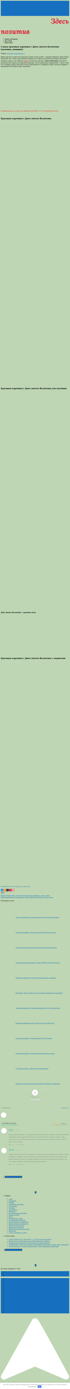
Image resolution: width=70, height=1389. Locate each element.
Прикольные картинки (16, 1227)
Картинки (10, 53)
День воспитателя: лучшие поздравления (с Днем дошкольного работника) (34, 1246)
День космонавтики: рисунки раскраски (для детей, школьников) (30, 917)
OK (39, 1386)
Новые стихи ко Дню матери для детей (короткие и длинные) (29, 1241)
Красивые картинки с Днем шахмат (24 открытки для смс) (28, 1053)
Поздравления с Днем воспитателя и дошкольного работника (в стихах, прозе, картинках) (39, 1244)
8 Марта (11, 1202)
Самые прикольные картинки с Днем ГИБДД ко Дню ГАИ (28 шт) (30, 963)
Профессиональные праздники (19, 1229)
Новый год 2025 (14, 1215)
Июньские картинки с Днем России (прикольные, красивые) (28, 978)
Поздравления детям (15, 1218)
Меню (3, 15)
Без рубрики (13, 1206)
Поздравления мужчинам (17, 1220)
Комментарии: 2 (19, 53)
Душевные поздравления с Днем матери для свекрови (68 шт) (29, 1243)
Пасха (11, 1217)
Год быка (12, 1208)
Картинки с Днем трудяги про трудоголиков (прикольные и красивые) (31, 993)
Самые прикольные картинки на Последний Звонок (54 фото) (29, 947)
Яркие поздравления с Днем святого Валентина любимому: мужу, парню (25, 895)
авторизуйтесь (64, 1108)
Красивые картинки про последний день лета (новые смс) (27, 1023)
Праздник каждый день (16, 1225)
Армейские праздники (16, 1204)
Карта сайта (9, 42)
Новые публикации (11, 39)
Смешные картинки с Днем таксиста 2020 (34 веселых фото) (28, 932)
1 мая (10, 1199)
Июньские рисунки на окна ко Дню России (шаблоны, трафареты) (30, 1084)
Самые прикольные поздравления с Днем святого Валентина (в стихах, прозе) (27, 897)
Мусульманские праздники (18, 1213)
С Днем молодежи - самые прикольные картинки (24, 1068)
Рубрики (8, 15)
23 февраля (12, 1201)
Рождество (12, 1231)
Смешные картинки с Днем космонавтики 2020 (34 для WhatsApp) (30, 1008)
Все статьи (8, 41)
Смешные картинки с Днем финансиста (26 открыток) (26, 1038)
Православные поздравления (18, 1224)
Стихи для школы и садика (18, 1232)
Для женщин (13, 1209)
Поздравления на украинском (18, 1222)
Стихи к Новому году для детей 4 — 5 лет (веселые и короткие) (30, 1239)
